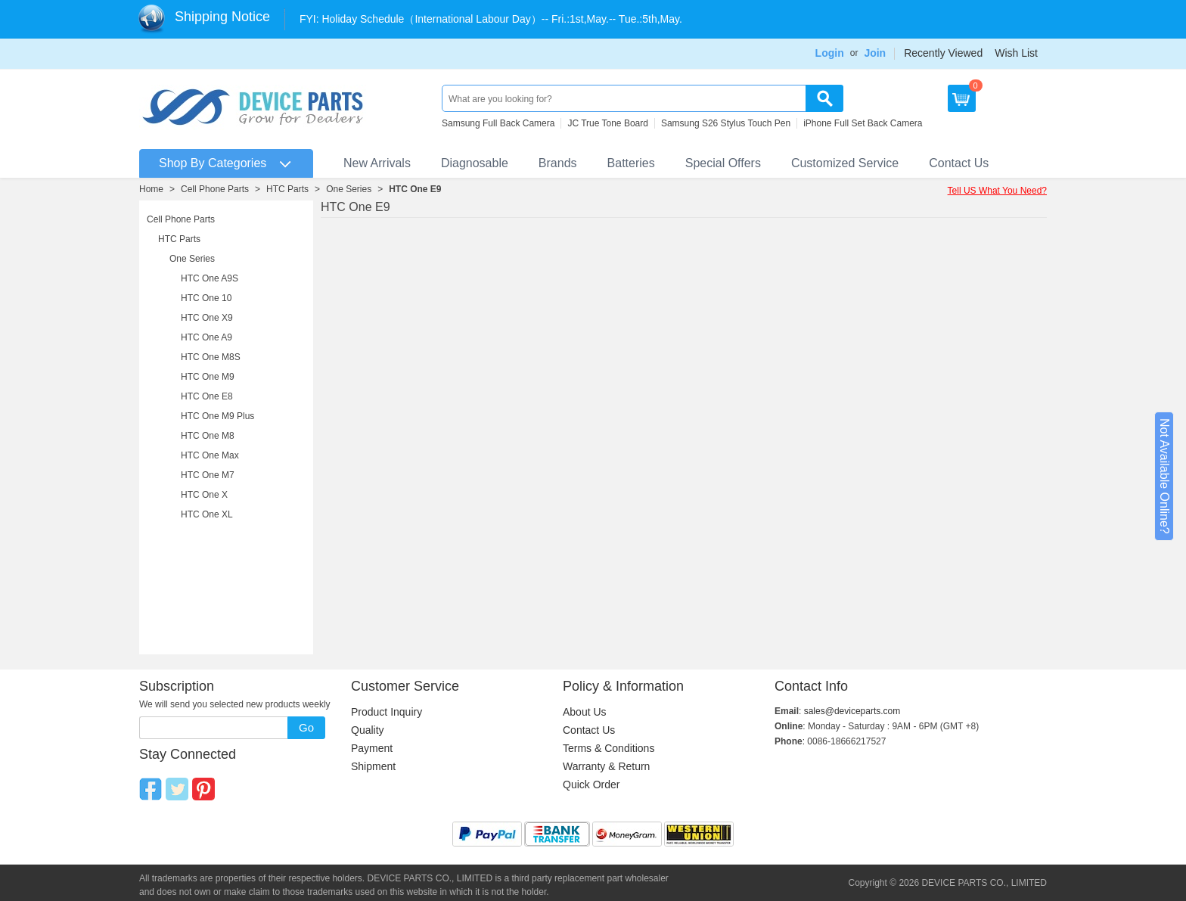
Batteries (631, 163)
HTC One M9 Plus (217, 416)
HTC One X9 (207, 317)
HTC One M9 (207, 376)
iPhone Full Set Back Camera (862, 123)
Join (875, 53)
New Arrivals (377, 163)
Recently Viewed (943, 53)
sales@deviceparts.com (852, 711)
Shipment (373, 766)
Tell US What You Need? (997, 190)
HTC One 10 (206, 298)
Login (829, 53)
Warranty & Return (606, 766)
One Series (348, 189)
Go (306, 727)
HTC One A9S (209, 278)
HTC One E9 (415, 189)
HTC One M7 (207, 475)
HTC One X (204, 494)
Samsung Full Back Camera (498, 123)
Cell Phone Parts (215, 189)
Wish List (1016, 53)
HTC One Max (210, 455)
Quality (367, 730)
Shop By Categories (212, 163)
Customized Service (845, 163)
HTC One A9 (206, 337)
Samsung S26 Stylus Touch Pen (725, 123)
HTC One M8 (207, 435)
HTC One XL (207, 514)
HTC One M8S (211, 357)
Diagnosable (474, 163)
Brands (558, 163)
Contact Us (959, 163)
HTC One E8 (207, 396)
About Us (585, 712)
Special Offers (723, 163)
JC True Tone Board (607, 123)
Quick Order (591, 784)
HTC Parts (287, 189)
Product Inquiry (386, 712)
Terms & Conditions (608, 748)
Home (151, 189)
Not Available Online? (1164, 476)
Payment (372, 748)
